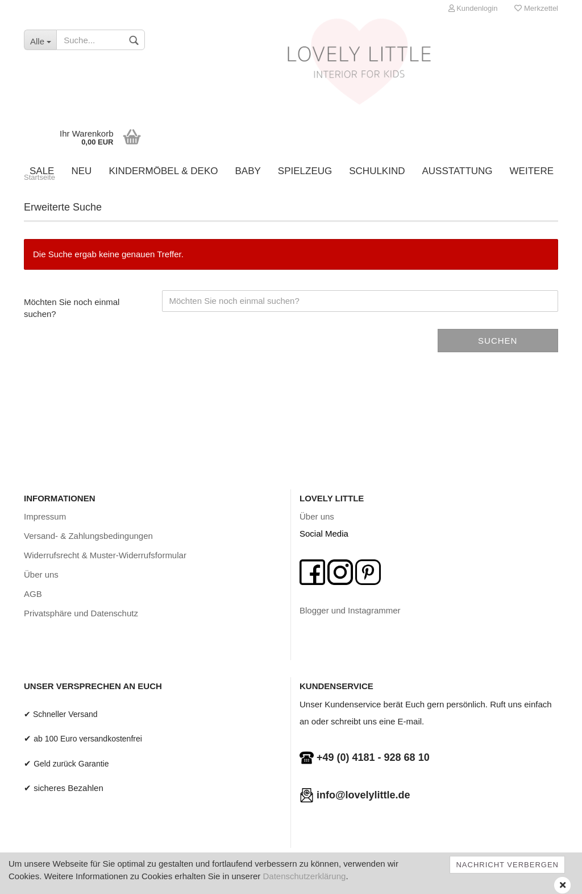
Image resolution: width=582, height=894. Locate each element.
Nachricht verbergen (507, 864)
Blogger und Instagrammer (350, 610)
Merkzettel (536, 8)
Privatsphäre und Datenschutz (81, 613)
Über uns (41, 574)
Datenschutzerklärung (304, 876)
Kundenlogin (473, 8)
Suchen (497, 340)
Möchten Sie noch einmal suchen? (71, 308)
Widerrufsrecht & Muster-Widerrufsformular (105, 555)
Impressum (45, 516)
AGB (33, 594)
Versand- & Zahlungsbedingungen (88, 536)
